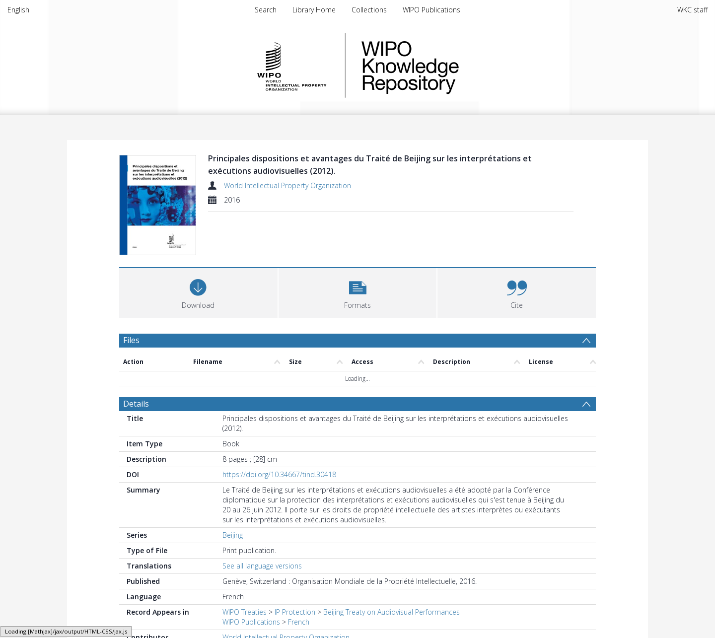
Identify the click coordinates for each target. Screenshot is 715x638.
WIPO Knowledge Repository (451, 65)
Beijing (232, 535)
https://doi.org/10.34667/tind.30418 (279, 474)
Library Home (314, 9)
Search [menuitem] (266, 9)
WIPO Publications (431, 9)
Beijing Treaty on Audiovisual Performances (391, 612)
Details (136, 403)
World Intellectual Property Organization (287, 185)
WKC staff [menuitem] (692, 9)
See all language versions (262, 565)
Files (131, 340)
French (298, 622)
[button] (358, 291)
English (18, 9)
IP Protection (295, 612)
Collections (369, 9)
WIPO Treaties (244, 612)
